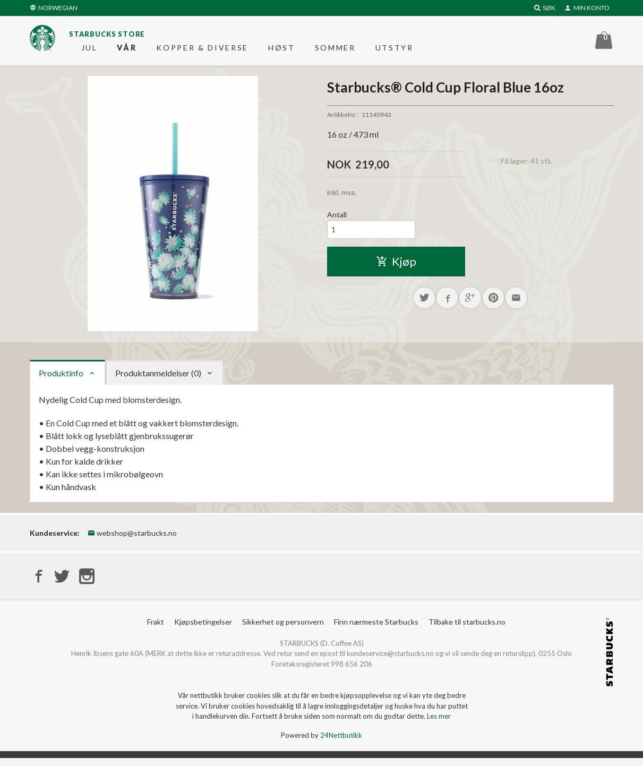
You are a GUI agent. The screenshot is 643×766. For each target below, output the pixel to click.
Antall (337, 220)
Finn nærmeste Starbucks (376, 629)
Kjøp (396, 269)
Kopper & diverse (202, 50)
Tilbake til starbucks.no (466, 629)
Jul (89, 50)
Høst (281, 50)
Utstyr (394, 50)
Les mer (439, 724)
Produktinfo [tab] (61, 378)
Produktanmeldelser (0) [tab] (158, 378)
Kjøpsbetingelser (203, 629)
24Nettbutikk (341, 742)
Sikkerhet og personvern (283, 629)
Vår (126, 50)
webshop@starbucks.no (132, 538)
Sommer (335, 50)
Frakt (155, 629)
